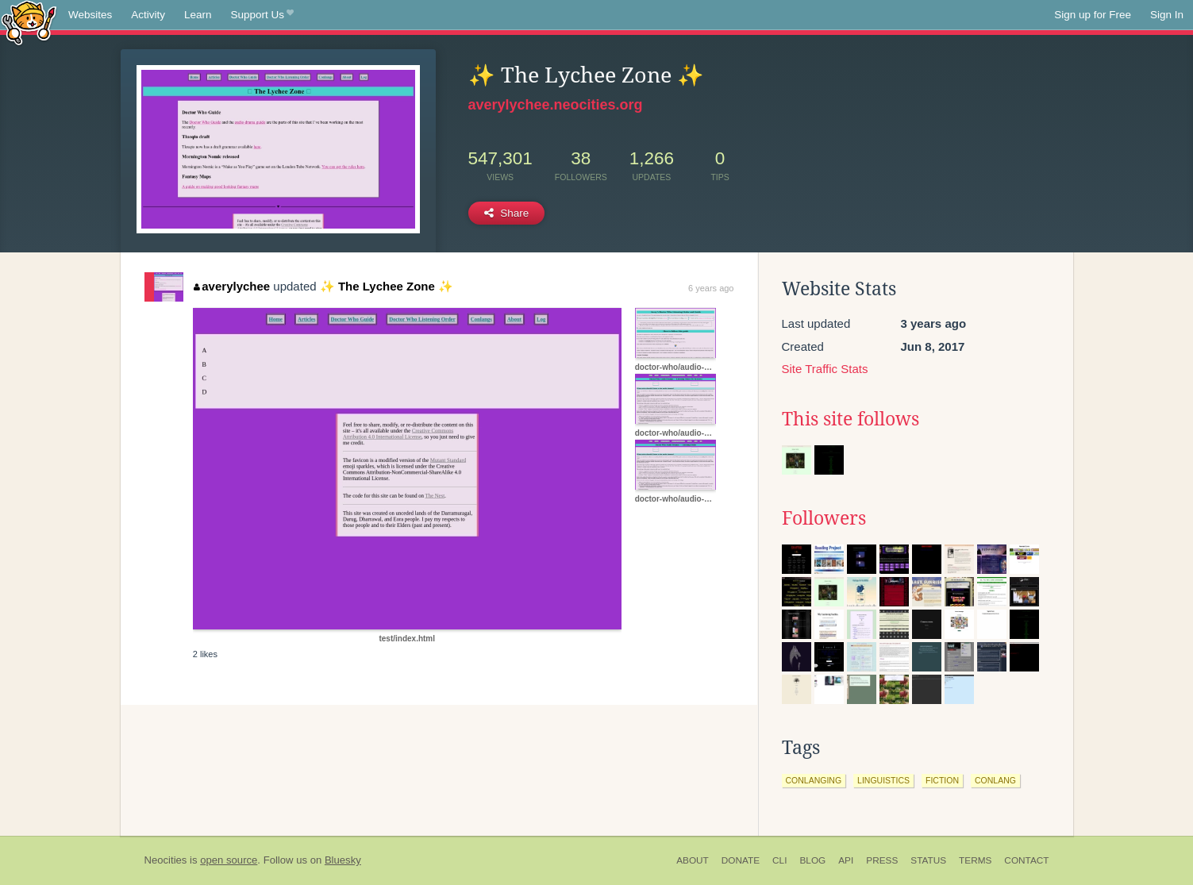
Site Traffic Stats (825, 368)
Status (928, 860)
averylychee (232, 286)
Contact (1026, 860)
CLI (779, 860)
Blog (812, 860)
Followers (824, 518)
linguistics (883, 780)
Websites (90, 15)
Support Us (262, 15)
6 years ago (710, 288)
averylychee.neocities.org (555, 105)
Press (882, 860)
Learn (198, 15)
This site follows (850, 419)
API (845, 860)
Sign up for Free (1092, 15)
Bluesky (343, 860)
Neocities (165, 860)
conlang (995, 780)
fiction (942, 780)
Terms (975, 860)
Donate (741, 860)
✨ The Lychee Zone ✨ (386, 286)
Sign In (1166, 15)
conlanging (814, 780)
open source (228, 860)
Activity (148, 15)
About (692, 860)
